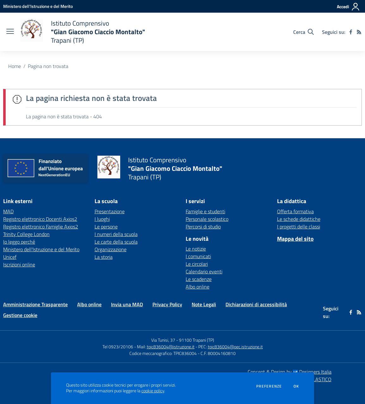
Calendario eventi (204, 271)
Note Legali (204, 304)
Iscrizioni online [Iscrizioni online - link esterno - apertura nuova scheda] (19, 264)
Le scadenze (199, 279)
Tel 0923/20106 (117, 346)
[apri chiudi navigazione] (10, 32)
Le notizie (196, 248)
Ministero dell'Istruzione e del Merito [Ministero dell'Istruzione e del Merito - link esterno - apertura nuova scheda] (41, 249)
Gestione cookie (20, 315)
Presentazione (110, 211)
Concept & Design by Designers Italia (289, 372)
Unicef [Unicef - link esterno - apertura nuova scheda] (9, 257)
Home (14, 66)
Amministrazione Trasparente (35, 304)
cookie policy (152, 390)
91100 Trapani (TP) (196, 340)
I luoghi (102, 219)
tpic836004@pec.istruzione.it (235, 346)
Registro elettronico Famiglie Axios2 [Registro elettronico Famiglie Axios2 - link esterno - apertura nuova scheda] (40, 226)
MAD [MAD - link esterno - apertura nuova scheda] (8, 211)
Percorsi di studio (203, 226)
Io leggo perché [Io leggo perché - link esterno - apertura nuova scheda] (19, 242)
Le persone (106, 226)
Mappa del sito (295, 238)
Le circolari (197, 264)
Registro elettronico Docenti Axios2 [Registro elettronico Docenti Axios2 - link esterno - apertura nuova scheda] (40, 219)
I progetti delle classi (298, 226)
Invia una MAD (127, 304)
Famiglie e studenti (205, 211)
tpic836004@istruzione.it (171, 346)
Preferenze (269, 386)
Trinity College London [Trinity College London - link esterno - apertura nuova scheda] (26, 234)
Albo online (197, 286)
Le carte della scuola (116, 242)
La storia (104, 257)
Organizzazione (111, 249)
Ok (296, 386)
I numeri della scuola (116, 234)
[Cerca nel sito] (303, 32)
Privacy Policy (167, 304)
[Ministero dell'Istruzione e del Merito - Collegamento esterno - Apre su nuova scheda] (38, 6)
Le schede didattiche (298, 219)
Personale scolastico (207, 219)
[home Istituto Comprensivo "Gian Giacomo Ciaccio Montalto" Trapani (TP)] (82, 32)
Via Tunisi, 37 (163, 340)
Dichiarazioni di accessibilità (256, 304)
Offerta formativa (295, 211)
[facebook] (351, 32)
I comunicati (198, 256)
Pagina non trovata (48, 66)
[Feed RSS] (359, 32)
